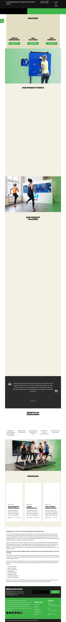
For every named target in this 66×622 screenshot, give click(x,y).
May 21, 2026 (11, 504)
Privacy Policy (37, 613)
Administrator (11, 517)
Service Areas (37, 605)
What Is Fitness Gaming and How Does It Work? (50, 507)
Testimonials (37, 609)
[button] (2, 21)
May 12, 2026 (30, 504)
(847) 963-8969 (56, 4)
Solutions (36, 606)
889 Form (36, 614)
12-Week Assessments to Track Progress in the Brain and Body (32, 507)
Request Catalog (38, 611)
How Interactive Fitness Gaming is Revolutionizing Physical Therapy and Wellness (13, 507)
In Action (36, 608)
